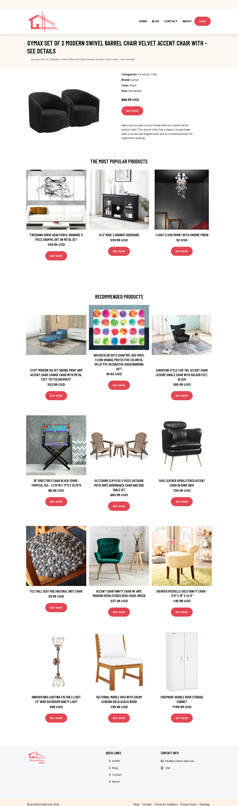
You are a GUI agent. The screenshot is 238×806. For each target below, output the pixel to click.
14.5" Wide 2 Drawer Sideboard (119, 230)
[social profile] (42, 4)
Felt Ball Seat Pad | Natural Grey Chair (56, 586)
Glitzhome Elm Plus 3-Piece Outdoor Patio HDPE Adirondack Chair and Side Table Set (119, 480)
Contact (171, 19)
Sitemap (204, 800)
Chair (154, 70)
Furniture (143, 70)
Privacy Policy (188, 800)
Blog (155, 19)
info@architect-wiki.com (195, 4)
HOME (143, 19)
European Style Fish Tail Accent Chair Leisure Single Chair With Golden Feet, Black (182, 370)
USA (177, 4)
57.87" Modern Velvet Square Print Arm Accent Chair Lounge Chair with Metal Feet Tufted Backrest (56, 370)
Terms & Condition (166, 800)
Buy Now (132, 106)
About (187, 19)
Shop (202, 19)
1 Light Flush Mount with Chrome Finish (181, 230)
